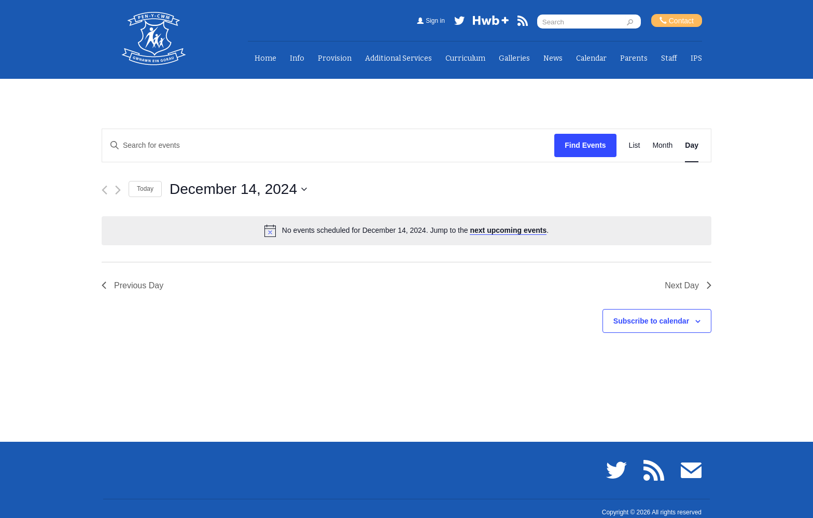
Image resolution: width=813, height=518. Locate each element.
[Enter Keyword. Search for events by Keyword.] (328, 145)
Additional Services (398, 58)
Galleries (514, 58)
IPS (696, 58)
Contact (677, 20)
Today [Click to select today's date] (145, 188)
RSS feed (522, 23)
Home (265, 58)
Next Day (688, 285)
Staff (669, 58)
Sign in (435, 20)
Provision (335, 58)
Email (691, 470)
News (553, 58)
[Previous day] (104, 190)
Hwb (491, 23)
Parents (634, 58)
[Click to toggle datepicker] (238, 189)
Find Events (585, 145)
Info (297, 58)
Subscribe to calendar (651, 321)
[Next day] (118, 190)
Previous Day (132, 285)
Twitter (459, 23)
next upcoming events (508, 230)
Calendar (591, 58)
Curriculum (465, 58)
